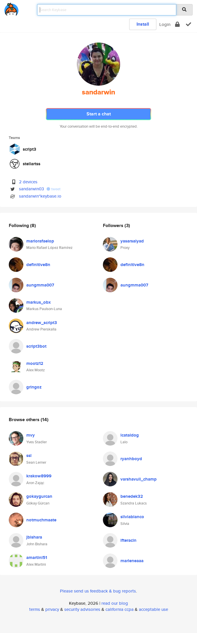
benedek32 (131, 496)
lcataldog (129, 435)
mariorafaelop (40, 241)
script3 (29, 149)
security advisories (82, 609)
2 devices (28, 182)
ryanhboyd (131, 459)
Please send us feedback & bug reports (98, 591)
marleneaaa (132, 561)
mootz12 (34, 363)
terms (34, 609)
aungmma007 (40, 285)
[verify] (188, 24)
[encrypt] (177, 24)
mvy (30, 435)
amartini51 (36, 557)
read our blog (114, 603)
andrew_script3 (41, 322)
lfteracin (128, 540)
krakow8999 (38, 476)
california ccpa (120, 609)
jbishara (34, 537)
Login (164, 24)
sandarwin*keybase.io (40, 196)
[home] (11, 8)
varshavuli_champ (138, 479)
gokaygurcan (39, 496)
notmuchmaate (41, 520)
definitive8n (38, 264)
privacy (52, 609)
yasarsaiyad (132, 241)
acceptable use (153, 609)
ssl (29, 455)
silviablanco (132, 517)
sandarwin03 (31, 189)
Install (142, 24)
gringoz (34, 387)
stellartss (31, 164)
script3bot (36, 346)
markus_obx (38, 302)
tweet (53, 189)
